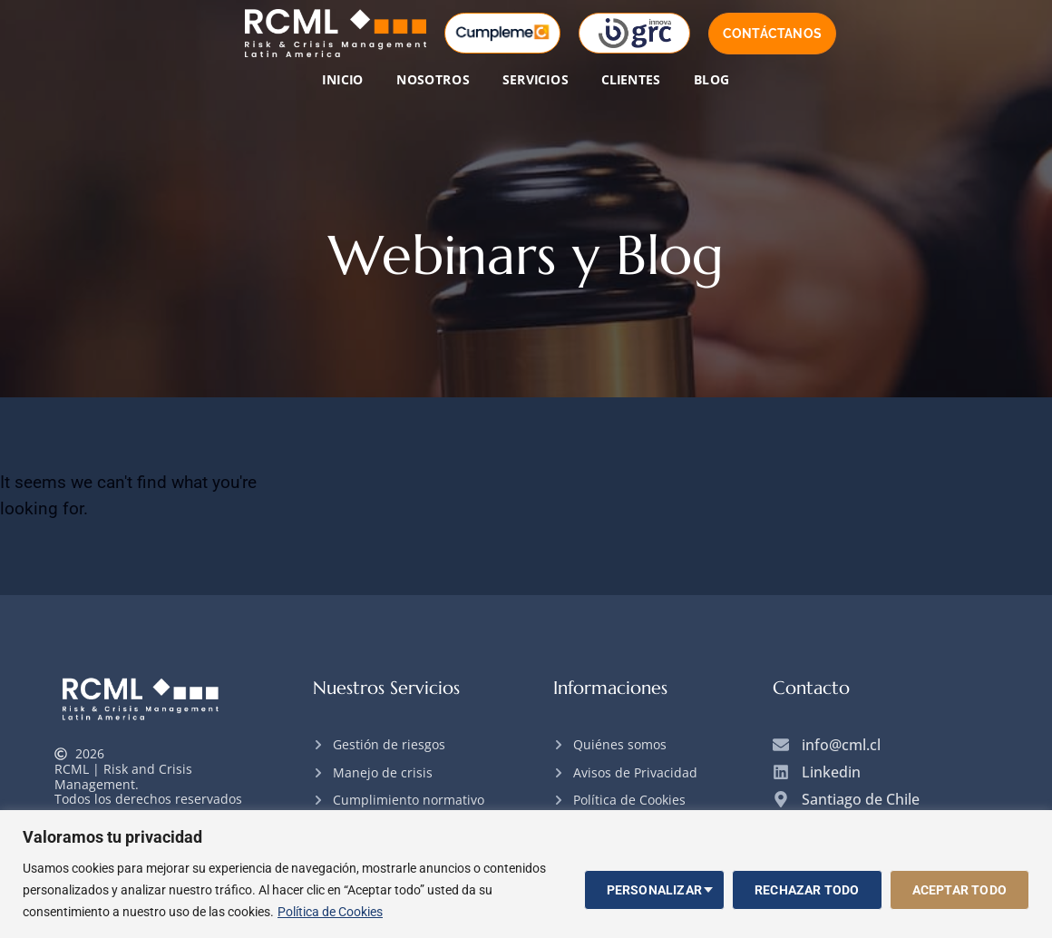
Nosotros (433, 80)
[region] (526, 874)
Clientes (631, 80)
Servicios (535, 80)
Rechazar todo (807, 890)
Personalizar (654, 890)
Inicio (343, 80)
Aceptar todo (959, 890)
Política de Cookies (330, 911)
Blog (712, 80)
